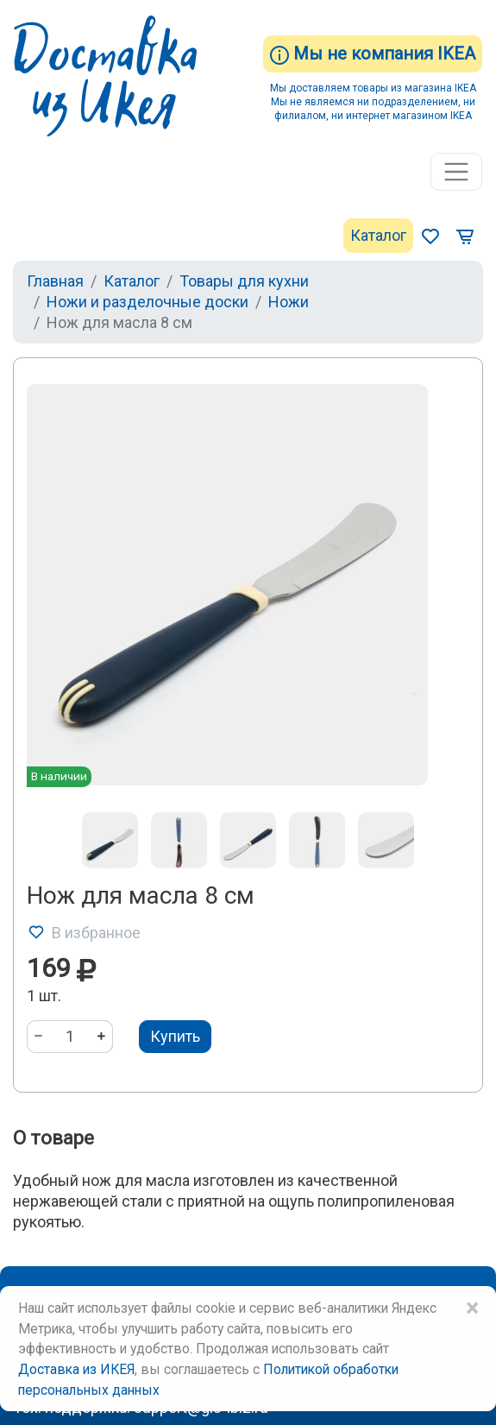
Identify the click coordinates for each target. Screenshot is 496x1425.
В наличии (59, 776)
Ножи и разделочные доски (147, 302)
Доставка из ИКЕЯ (76, 1369)
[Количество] (70, 1036)
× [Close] (472, 1308)
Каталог (378, 235)
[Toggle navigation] (456, 172)
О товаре (53, 1138)
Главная (55, 281)
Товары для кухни (244, 281)
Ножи (288, 302)
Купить (175, 1036)
